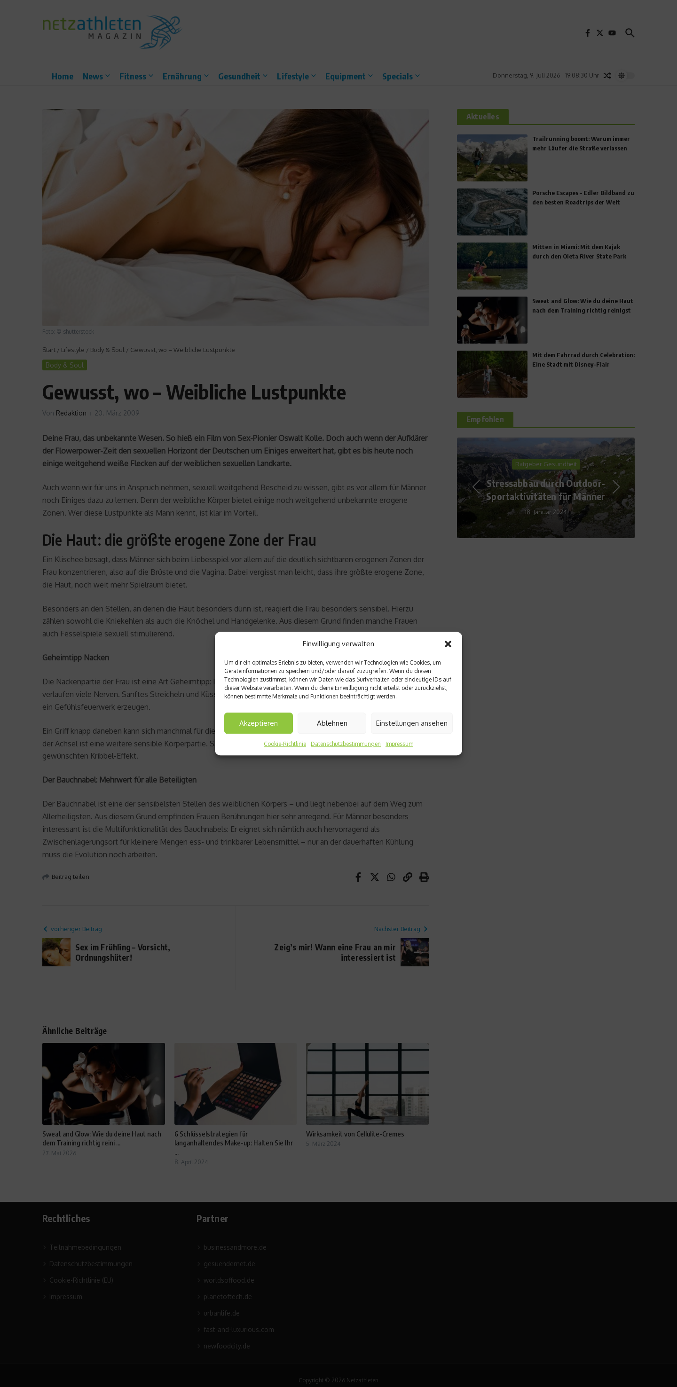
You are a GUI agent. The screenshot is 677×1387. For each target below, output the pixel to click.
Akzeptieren (258, 723)
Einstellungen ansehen (412, 723)
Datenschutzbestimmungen (346, 743)
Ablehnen (332, 723)
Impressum (399, 743)
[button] (448, 644)
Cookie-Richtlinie (285, 743)
